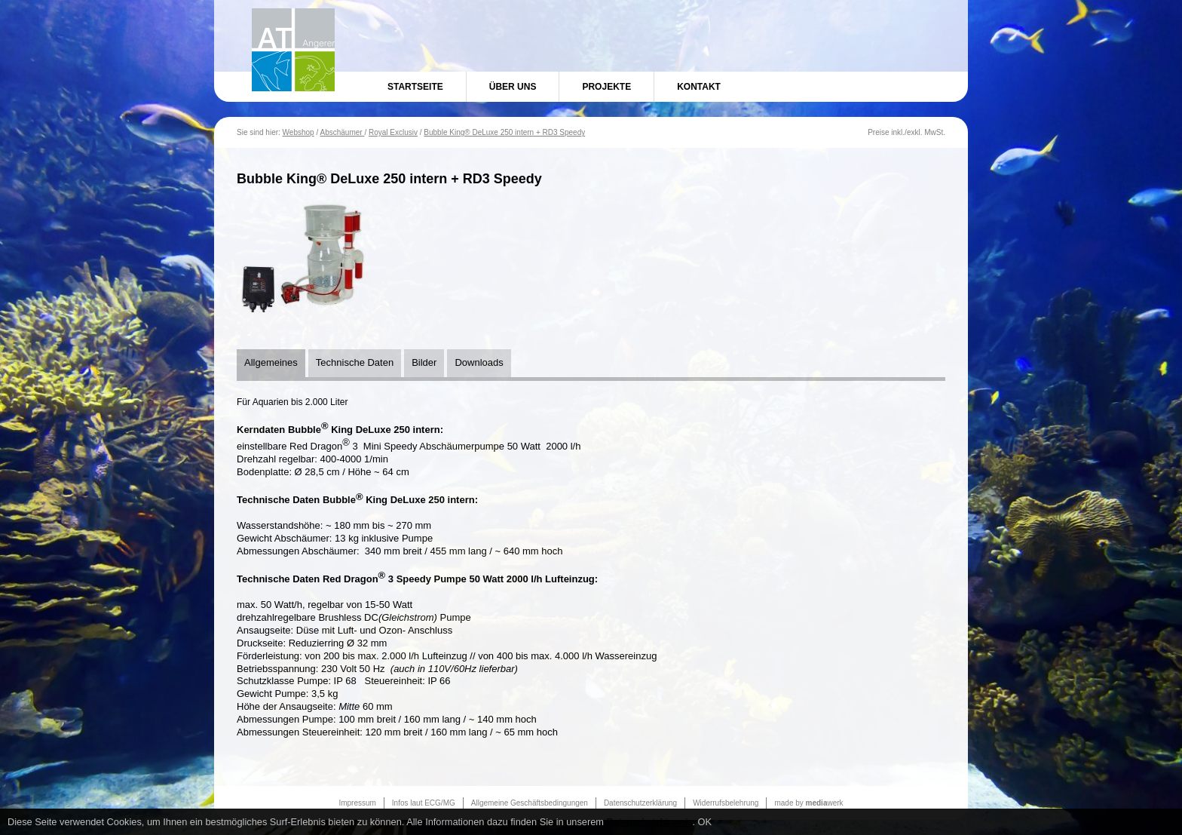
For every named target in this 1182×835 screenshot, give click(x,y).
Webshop (298, 132)
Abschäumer (342, 132)
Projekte (606, 86)
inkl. (898, 132)
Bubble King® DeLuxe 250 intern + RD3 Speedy (504, 132)
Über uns (513, 86)
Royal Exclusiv (393, 132)
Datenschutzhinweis (650, 821)
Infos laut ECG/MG (423, 803)
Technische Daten (354, 362)
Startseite (415, 86)
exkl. (915, 132)
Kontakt (699, 86)
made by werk (808, 803)
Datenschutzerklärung (640, 803)
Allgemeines (271, 362)
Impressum (356, 803)
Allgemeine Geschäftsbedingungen (529, 803)
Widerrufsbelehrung (725, 803)
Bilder (424, 362)
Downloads (479, 362)
